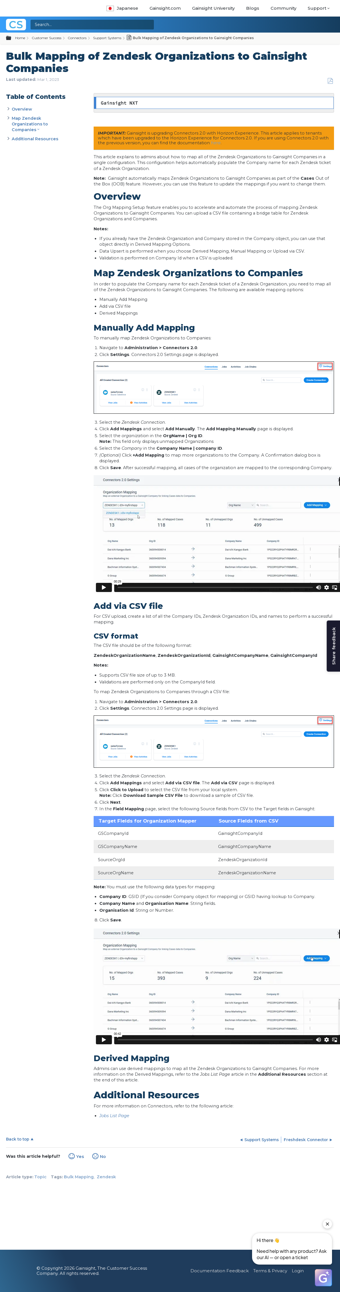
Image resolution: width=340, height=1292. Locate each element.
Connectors (77, 38)
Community (283, 8)
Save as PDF (330, 81)
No (103, 1156)
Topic (40, 1176)
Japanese (122, 8)
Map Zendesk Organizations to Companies (30, 124)
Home (20, 38)
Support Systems (107, 38)
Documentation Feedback (219, 1270)
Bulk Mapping (79, 1176)
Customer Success (46, 38)
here (216, 142)
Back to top (17, 1139)
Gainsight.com (165, 8)
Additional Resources (35, 138)
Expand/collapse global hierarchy (12, 38)
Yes (80, 1156)
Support (317, 8)
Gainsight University (213, 8)
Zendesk (106, 1176)
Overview (22, 109)
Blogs (252, 8)
